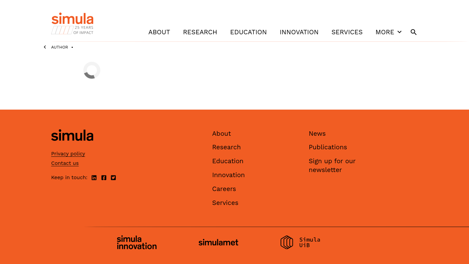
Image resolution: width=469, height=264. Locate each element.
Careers (224, 189)
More (389, 32)
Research (200, 32)
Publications (328, 147)
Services (347, 32)
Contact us (65, 163)
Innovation (299, 32)
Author (59, 47)
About (159, 32)
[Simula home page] (72, 146)
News (317, 133)
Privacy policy (68, 154)
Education (248, 32)
